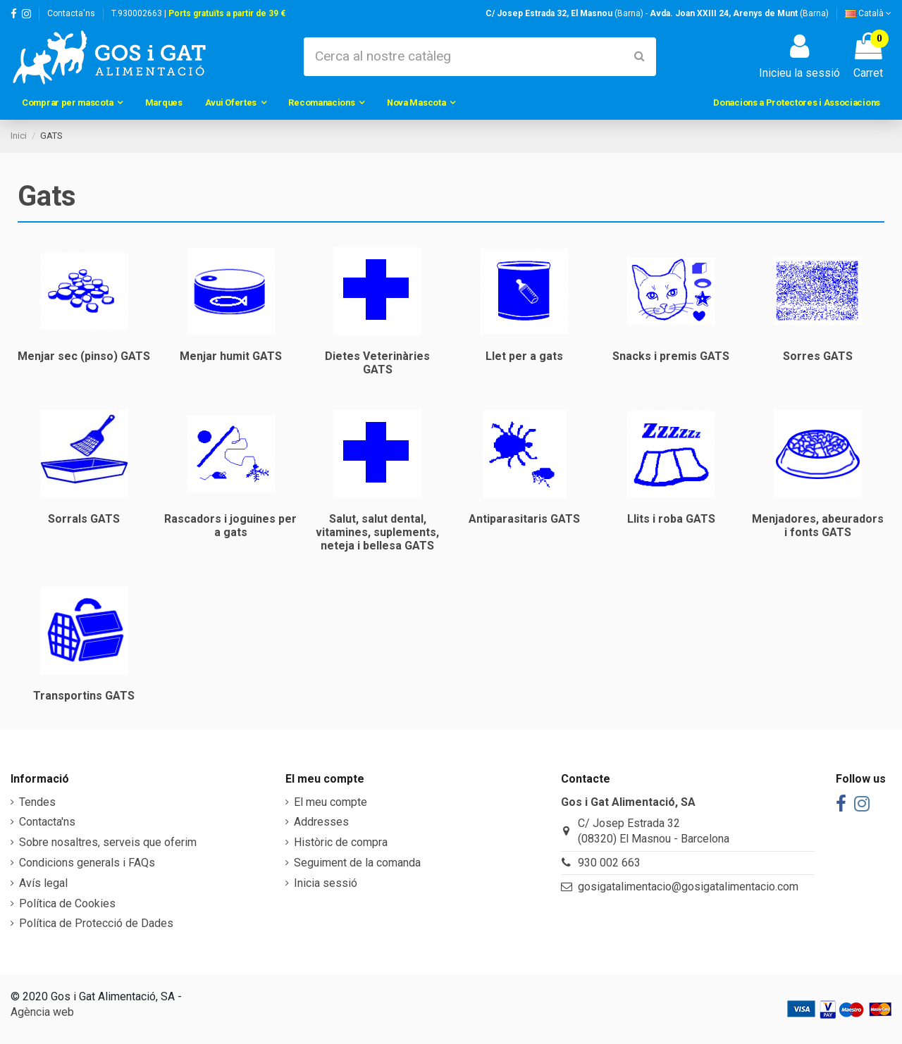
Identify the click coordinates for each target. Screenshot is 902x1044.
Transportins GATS (84, 695)
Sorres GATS (818, 356)
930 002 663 (609, 862)
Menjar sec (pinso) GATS (84, 356)
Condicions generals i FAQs (87, 862)
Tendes (37, 802)
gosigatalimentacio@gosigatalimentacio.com (688, 886)
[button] (72, 103)
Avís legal (43, 883)
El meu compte (330, 802)
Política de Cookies (67, 903)
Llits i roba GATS (671, 519)
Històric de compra (341, 842)
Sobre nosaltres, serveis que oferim (108, 842)
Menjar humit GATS (231, 356)
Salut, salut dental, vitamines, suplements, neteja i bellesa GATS (377, 532)
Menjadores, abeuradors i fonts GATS (818, 525)
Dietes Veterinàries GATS (377, 362)
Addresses (321, 821)
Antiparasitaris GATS (524, 519)
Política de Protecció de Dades (96, 923)
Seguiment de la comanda (357, 862)
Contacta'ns (71, 13)
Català (868, 13)
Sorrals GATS (84, 519)
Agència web (42, 1012)
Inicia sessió (325, 883)
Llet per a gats (524, 356)
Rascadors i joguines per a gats (230, 525)
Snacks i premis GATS (670, 356)
